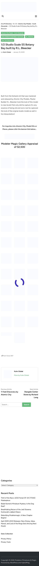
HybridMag (25, 563)
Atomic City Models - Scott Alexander (13, 33)
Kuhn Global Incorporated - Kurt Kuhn (12, 36)
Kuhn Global (7, 52)
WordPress (14, 563)
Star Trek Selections (7, 40)
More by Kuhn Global (21, 375)
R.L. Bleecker (29, 36)
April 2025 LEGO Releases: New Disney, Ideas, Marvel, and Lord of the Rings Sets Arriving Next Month (18, 523)
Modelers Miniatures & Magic (25, 560)
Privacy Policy (6, 539)
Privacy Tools (6, 542)
